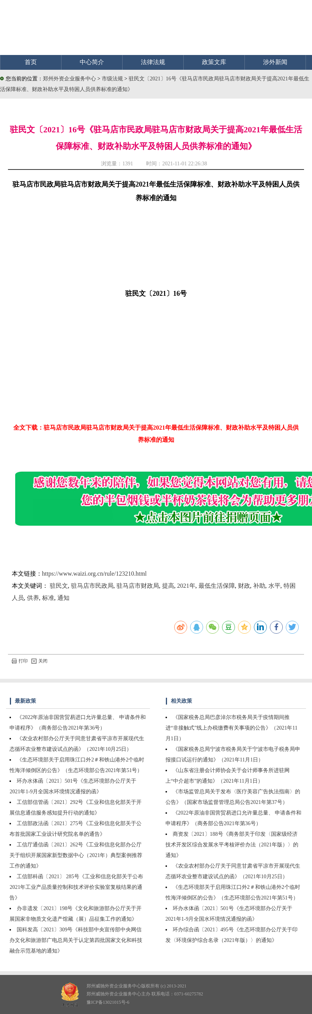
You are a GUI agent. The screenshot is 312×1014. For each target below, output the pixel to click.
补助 (259, 585)
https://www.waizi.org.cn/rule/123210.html (94, 573)
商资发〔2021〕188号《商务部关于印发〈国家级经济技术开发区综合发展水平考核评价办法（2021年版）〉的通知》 (231, 844)
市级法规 (113, 79)
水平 (274, 585)
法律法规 (153, 62)
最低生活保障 (217, 585)
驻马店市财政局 (138, 585)
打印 (20, 661)
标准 (48, 598)
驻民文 (59, 585)
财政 (244, 585)
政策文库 (214, 62)
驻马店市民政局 (92, 585)
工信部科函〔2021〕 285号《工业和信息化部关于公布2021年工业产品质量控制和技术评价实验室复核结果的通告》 (76, 887)
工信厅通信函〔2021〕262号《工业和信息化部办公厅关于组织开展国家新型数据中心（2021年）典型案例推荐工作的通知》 (75, 855)
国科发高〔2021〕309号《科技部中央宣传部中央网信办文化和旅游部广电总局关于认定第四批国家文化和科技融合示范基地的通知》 (75, 940)
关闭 (39, 661)
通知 (63, 598)
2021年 (186, 585)
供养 (33, 598)
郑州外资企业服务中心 (69, 79)
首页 (31, 62)
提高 (168, 585)
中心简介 (92, 62)
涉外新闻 (275, 62)
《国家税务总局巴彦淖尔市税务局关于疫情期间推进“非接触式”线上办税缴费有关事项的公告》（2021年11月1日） (231, 727)
